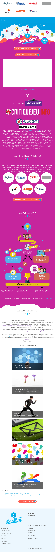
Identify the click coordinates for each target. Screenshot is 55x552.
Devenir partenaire (33, 537)
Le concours (4, 528)
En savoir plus (27, 501)
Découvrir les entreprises (26, 200)
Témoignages (31, 535)
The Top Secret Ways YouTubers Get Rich (17, 493)
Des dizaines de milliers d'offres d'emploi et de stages (17, 325)
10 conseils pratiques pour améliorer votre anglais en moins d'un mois (24, 494)
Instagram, (9, 336)
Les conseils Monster (7, 533)
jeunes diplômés (40, 330)
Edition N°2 (4, 540)
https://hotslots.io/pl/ (32, 131)
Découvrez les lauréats (27, 55)
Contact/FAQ (31, 532)
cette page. (49, 298)
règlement (31, 528)
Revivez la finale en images (26, 49)
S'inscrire (3, 535)
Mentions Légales (6, 542)
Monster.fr (27, 339)
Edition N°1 (4, 537)
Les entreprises (5, 530)
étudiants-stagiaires (25, 330)
